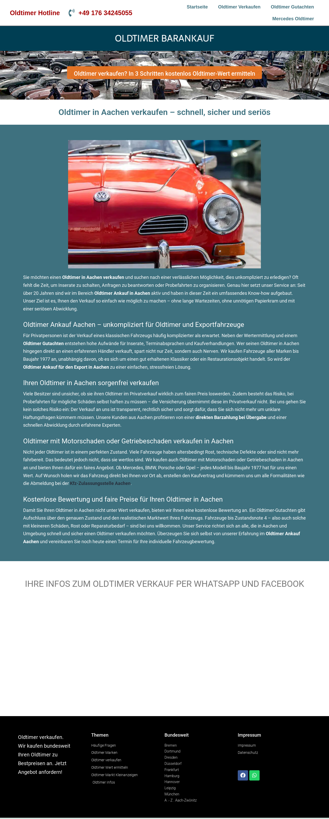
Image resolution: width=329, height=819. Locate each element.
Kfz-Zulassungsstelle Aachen (100, 483)
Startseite (197, 6)
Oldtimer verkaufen (239, 6)
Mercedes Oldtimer (293, 18)
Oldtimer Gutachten (292, 6)
